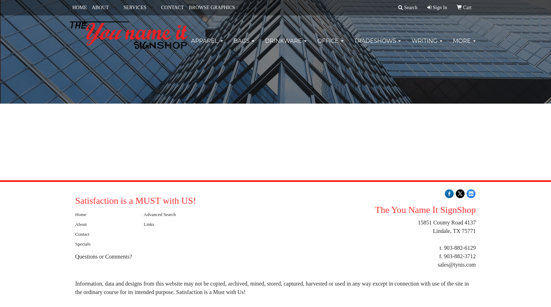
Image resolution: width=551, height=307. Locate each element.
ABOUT (100, 7)
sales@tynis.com (457, 265)
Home (80, 214)
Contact (82, 234)
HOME (79, 7)
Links (149, 224)
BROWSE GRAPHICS (212, 7)
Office (330, 45)
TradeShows (377, 45)
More (464, 45)
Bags (244, 45)
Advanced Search (160, 214)
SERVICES (134, 7)
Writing (426, 45)
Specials (82, 244)
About (81, 224)
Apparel (207, 45)
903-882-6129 (460, 248)
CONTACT (172, 7)
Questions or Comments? (103, 257)
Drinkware (286, 45)
